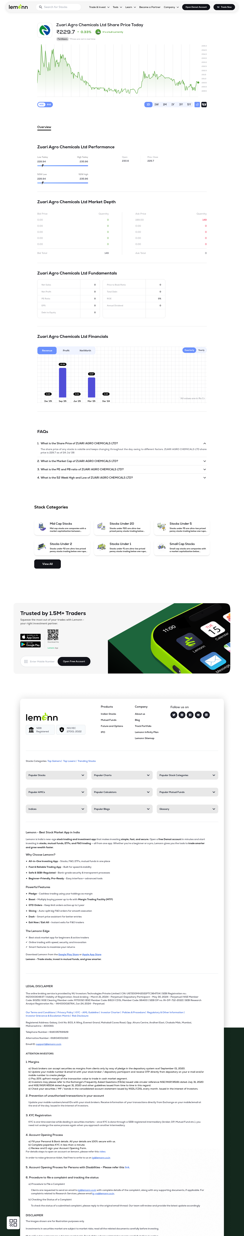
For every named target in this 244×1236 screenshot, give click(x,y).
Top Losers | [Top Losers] (70, 761)
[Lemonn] (42, 716)
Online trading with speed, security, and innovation (57, 942)
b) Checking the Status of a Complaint (50, 1199)
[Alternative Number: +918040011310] (115, 1039)
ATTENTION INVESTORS (40, 1053)
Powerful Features (38, 887)
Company (141, 706)
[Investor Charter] (111, 1012)
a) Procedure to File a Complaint (46, 1183)
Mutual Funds (108, 719)
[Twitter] (173, 714)
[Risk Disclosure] (80, 1015)
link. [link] (127, 1167)
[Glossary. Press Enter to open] (187, 809)
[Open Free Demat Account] (181, 1229)
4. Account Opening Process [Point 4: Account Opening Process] (44, 1135)
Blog (137, 719)
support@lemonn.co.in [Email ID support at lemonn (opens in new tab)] (48, 1044)
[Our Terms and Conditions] (41, 1012)
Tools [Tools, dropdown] (115, 7)
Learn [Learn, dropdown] (128, 7)
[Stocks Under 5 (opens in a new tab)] (182, 527)
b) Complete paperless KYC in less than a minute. (56, 1144)
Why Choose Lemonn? (40, 854)
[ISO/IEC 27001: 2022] (70, 730)
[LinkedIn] (206, 714)
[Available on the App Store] (30, 637)
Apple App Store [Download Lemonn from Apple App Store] (91, 954)
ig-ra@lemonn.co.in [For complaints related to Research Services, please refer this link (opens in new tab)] (103, 1193)
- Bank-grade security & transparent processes (69, 872)
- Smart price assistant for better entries (55, 916)
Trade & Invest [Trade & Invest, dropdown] (97, 7)
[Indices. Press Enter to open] (56, 809)
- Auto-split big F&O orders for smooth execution (60, 910)
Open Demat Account (196, 7)
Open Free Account (74, 661)
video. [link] (102, 1151)
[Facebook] (190, 714)
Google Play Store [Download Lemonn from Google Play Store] (68, 954)
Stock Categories (51, 507)
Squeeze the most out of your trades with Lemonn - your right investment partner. (52, 621)
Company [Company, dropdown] (169, 7)
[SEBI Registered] (40, 730)
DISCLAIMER (34, 1215)
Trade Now (226, 7)
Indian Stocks (108, 713)
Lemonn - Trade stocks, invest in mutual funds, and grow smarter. (63, 959)
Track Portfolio (143, 726)
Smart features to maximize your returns (52, 946)
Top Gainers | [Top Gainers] (55, 761)
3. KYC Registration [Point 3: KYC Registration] (39, 1115)
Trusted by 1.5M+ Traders (53, 613)
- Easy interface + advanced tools (66, 878)
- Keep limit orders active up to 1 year (56, 905)
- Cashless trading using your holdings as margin (61, 893)
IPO (103, 732)
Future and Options (112, 726)
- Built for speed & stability (60, 866)
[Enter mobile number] (44, 661)
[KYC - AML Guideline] (88, 1012)
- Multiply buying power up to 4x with (71, 899)
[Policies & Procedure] (134, 1012)
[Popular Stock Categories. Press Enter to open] (187, 775)
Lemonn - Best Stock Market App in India (53, 832)
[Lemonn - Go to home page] (18, 6)
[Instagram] (182, 714)
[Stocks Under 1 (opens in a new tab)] (122, 547)
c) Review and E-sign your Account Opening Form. (57, 1148)
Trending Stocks (87, 761)
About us (140, 713)
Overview (44, 127)
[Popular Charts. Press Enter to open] (122, 775)
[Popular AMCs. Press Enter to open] (56, 792)
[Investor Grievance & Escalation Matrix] (49, 1015)
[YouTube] (198, 714)
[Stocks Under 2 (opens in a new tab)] (62, 547)
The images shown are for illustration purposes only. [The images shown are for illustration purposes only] (55, 1221)
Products (107, 706)
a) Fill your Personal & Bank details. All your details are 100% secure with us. (72, 1141)
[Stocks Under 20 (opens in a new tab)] (122, 527)
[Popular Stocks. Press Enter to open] (56, 775)
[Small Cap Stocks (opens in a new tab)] (182, 547)
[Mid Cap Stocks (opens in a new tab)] (62, 527)
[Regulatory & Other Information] (166, 1012)
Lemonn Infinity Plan (147, 732)
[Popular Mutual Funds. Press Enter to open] (187, 792)
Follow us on (179, 707)
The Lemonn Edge (37, 931)
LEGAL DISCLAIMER (39, 986)
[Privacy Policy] (66, 1012)
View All (47, 564)
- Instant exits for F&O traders (56, 922)
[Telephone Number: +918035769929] (115, 1033)
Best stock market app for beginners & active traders (59, 937)
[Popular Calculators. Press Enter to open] (122, 792)
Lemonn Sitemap (144, 738)
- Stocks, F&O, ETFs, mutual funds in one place (69, 861)
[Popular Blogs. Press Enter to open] (122, 809)
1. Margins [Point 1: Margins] (32, 1062)
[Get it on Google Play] (30, 644)
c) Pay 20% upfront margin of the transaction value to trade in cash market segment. (77, 1078)
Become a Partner (149, 7)
